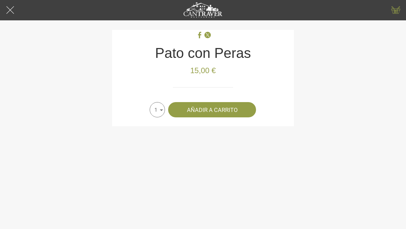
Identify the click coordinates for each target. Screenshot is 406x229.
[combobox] (157, 109)
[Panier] (395, 10)
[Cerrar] (10, 10)
